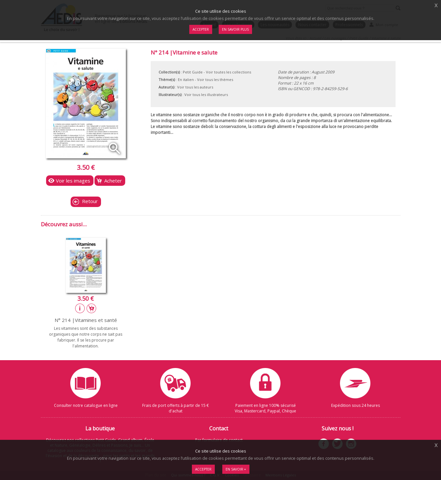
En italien (186, 79)
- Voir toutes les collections (227, 72)
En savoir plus (235, 29)
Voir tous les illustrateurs (206, 94)
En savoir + (236, 469)
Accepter (203, 469)
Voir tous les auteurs (195, 87)
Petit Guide (193, 72)
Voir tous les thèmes (215, 79)
